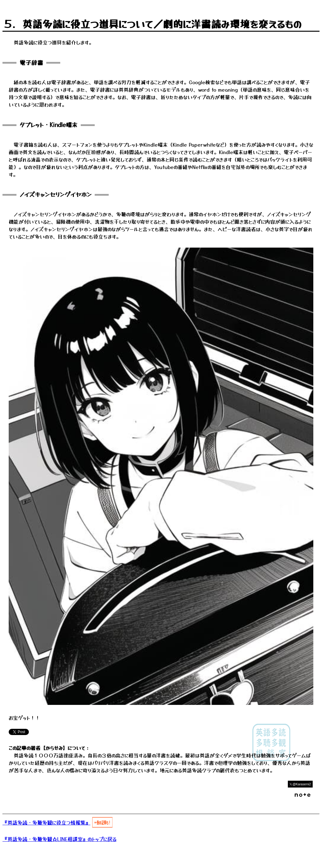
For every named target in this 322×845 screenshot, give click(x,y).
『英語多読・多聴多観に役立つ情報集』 (46, 822)
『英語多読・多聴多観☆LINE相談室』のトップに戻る (59, 839)
